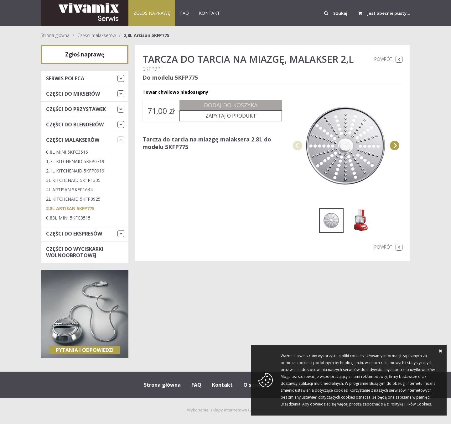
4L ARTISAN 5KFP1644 (69, 190)
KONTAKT (209, 13)
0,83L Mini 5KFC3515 (68, 218)
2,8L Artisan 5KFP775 (146, 35)
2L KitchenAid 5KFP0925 (73, 199)
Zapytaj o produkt (230, 115)
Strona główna (55, 35)
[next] (394, 145)
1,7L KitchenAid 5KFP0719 (75, 161)
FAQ (184, 13)
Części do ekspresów (74, 233)
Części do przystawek (76, 109)
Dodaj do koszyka (230, 105)
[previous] (297, 145)
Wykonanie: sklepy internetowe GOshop (225, 410)
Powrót (383, 59)
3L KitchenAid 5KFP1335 (73, 180)
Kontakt (222, 384)
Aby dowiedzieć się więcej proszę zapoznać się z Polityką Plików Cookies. (367, 404)
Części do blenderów (75, 124)
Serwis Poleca (65, 78)
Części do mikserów (73, 93)
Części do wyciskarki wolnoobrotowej (74, 252)
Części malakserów (96, 35)
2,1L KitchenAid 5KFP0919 (75, 171)
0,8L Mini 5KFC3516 (67, 152)
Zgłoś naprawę (151, 13)
